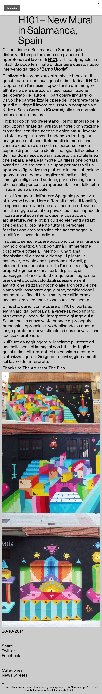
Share (7, 646)
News (7, 675)
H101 (52, 60)
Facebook (11, 656)
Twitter (8, 651)
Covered (55, 110)
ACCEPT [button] (72, 690)
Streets (20, 675)
